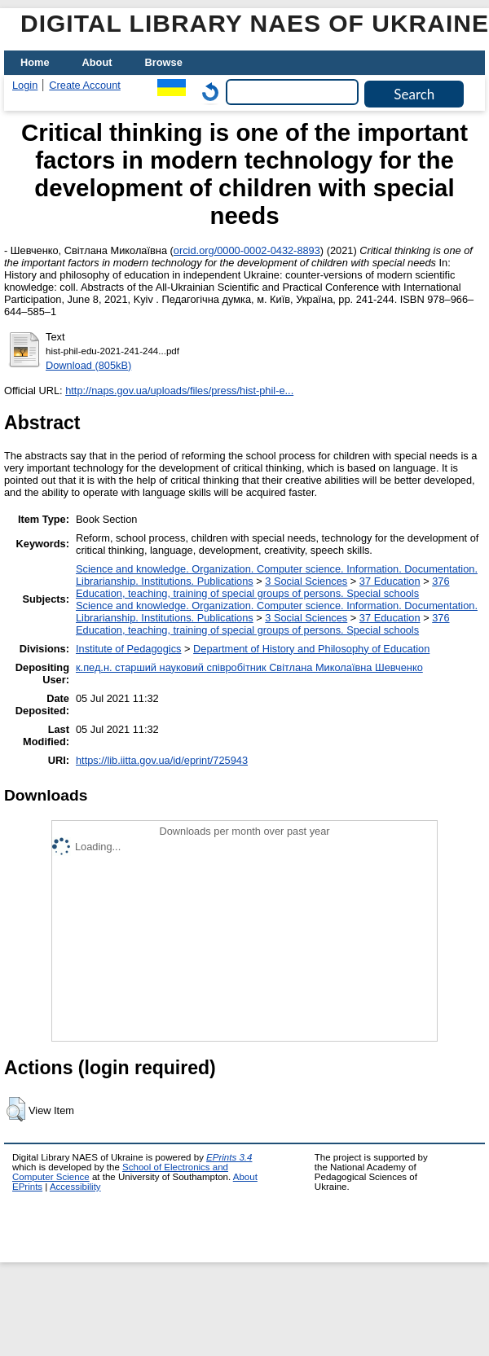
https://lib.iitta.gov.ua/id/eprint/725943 (162, 760)
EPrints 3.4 (229, 1157)
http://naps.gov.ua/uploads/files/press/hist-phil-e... (179, 390)
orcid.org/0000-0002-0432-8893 (247, 250)
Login (24, 85)
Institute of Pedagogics (128, 649)
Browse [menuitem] (164, 62)
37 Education (390, 581)
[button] (16, 1109)
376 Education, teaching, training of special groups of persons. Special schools (263, 587)
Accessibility (75, 1186)
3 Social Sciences (306, 581)
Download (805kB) (88, 365)
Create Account (85, 85)
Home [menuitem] (35, 62)
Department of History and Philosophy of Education (311, 649)
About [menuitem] (97, 62)
